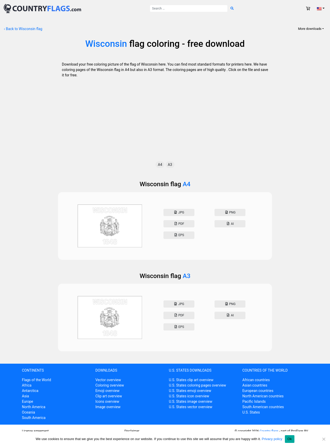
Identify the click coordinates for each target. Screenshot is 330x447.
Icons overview (107, 401)
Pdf (179, 224)
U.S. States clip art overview (191, 380)
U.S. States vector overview (190, 407)
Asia (25, 396)
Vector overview (108, 380)
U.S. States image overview (190, 401)
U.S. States (251, 412)
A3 (170, 165)
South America (34, 418)
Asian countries (254, 385)
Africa (26, 385)
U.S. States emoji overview (190, 391)
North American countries (263, 396)
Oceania (28, 412)
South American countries (263, 407)
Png (229, 212)
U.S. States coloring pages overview (197, 385)
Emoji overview (107, 391)
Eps (179, 235)
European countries (257, 391)
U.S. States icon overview (189, 396)
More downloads (309, 29)
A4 (160, 165)
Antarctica (30, 391)
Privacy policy (272, 439)
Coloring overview (109, 385)
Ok (289, 439)
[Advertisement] (165, 123)
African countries (256, 380)
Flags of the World (36, 380)
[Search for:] (188, 8)
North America (33, 407)
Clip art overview (108, 396)
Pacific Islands (254, 401)
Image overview (107, 407)
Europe (27, 401)
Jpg (179, 212)
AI (230, 224)
